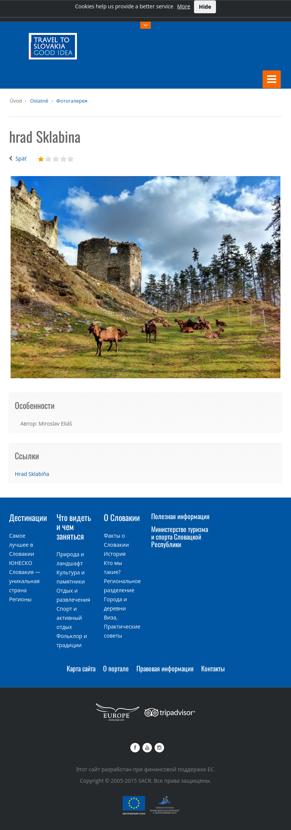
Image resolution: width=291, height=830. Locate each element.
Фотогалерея (72, 100)
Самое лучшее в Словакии (21, 544)
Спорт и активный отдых (69, 617)
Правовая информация (165, 668)
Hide (205, 6)
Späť (21, 158)
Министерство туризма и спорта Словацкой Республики (179, 536)
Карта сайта (81, 668)
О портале (116, 668)
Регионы (20, 599)
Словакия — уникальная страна (25, 581)
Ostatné (39, 100)
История (115, 553)
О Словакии (122, 517)
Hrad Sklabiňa (32, 473)
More (183, 6)
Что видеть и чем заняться (73, 526)
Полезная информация (180, 516)
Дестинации (28, 517)
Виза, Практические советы (122, 626)
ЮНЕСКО (20, 562)
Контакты (213, 668)
